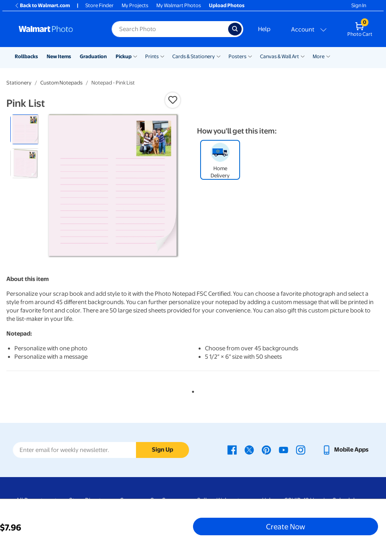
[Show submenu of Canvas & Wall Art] (302, 56)
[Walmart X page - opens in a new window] (249, 449)
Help (264, 29)
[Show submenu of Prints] (162, 56)
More (319, 56)
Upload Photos (226, 5)
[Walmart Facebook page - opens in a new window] (232, 449)
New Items (59, 56)
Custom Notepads (61, 83)
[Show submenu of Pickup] (135, 56)
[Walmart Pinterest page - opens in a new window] (266, 449)
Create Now (285, 526)
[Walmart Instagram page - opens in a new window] (300, 449)
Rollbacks (26, 56)
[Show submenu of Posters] (250, 56)
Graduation (93, 56)
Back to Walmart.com (42, 5)
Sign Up (162, 449)
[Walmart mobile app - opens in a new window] (345, 449)
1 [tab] (191, 390)
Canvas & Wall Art (279, 56)
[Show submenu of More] (328, 56)
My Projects (135, 5)
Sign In (358, 5)
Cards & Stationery (193, 56)
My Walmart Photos (178, 5)
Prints (152, 56)
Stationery (19, 83)
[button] (172, 100)
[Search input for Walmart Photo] (170, 29)
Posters (237, 56)
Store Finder (99, 5)
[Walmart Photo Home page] (57, 29)
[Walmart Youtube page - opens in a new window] (283, 449)
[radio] (25, 129)
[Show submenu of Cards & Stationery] (218, 56)
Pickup (124, 56)
